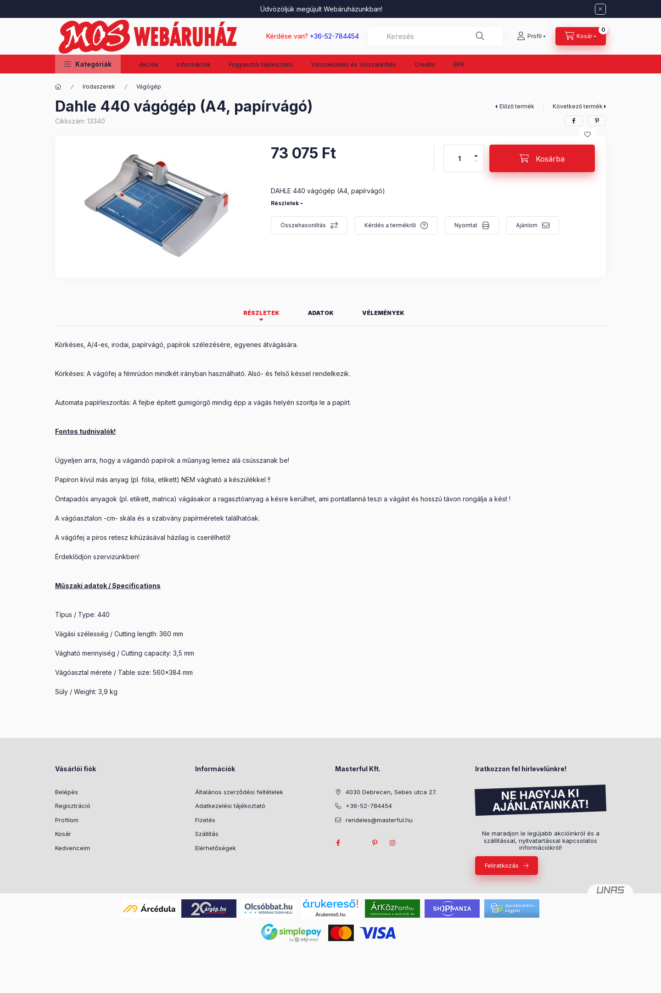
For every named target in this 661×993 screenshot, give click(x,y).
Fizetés (205, 820)
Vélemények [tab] (383, 312)
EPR (459, 64)
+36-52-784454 (369, 805)
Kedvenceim (72, 848)
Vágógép (148, 86)
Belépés (66, 792)
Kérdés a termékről (390, 225)
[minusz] (476, 165)
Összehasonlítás (303, 225)
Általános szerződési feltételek (239, 792)
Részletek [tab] (261, 312)
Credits (425, 64)
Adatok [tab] (321, 312)
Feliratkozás (502, 865)
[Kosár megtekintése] (580, 36)
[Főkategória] (58, 87)
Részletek (285, 203)
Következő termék (578, 106)
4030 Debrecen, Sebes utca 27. (391, 792)
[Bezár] (600, 9)
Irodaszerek (99, 86)
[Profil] (531, 36)
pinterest (374, 843)
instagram (393, 843)
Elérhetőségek (215, 848)
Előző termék (516, 106)
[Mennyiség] (459, 158)
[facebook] (574, 120)
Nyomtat (465, 225)
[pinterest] (597, 120)
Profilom (66, 820)
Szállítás (206, 833)
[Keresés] (480, 36)
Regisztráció (72, 805)
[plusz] (476, 151)
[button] (88, 64)
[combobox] (435, 36)
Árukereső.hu (330, 914)
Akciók (148, 64)
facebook (338, 843)
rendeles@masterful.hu (379, 820)
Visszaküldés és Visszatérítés (353, 64)
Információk (194, 64)
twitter (356, 843)
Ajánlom (527, 225)
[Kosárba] (542, 158)
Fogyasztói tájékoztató (261, 64)
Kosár (63, 833)
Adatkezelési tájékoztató (230, 805)
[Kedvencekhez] (587, 134)
